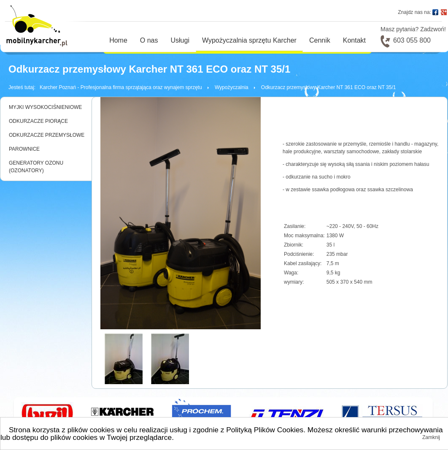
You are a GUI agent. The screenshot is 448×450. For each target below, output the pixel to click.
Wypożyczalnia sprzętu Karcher (249, 40)
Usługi (180, 40)
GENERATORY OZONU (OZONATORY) (36, 166)
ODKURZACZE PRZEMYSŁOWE (46, 135)
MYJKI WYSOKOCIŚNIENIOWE (45, 107)
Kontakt (354, 40)
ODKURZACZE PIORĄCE (38, 121)
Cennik (319, 40)
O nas (149, 40)
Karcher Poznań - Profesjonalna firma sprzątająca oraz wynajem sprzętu (121, 87)
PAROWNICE (24, 149)
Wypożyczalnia (231, 87)
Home (118, 40)
